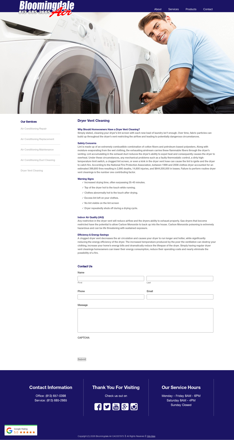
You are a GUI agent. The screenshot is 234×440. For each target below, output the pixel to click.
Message (83, 305)
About (157, 9)
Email (150, 291)
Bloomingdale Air (46, 12)
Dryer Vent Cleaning (32, 170)
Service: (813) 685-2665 (51, 400)
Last (149, 282)
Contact (208, 9)
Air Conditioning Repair (34, 128)
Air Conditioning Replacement (37, 139)
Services (173, 9)
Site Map (151, 436)
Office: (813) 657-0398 (51, 396)
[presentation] (101, 347)
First (80, 282)
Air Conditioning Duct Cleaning (38, 160)
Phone (81, 291)
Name (81, 272)
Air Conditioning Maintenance (37, 149)
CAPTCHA (83, 337)
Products (191, 9)
